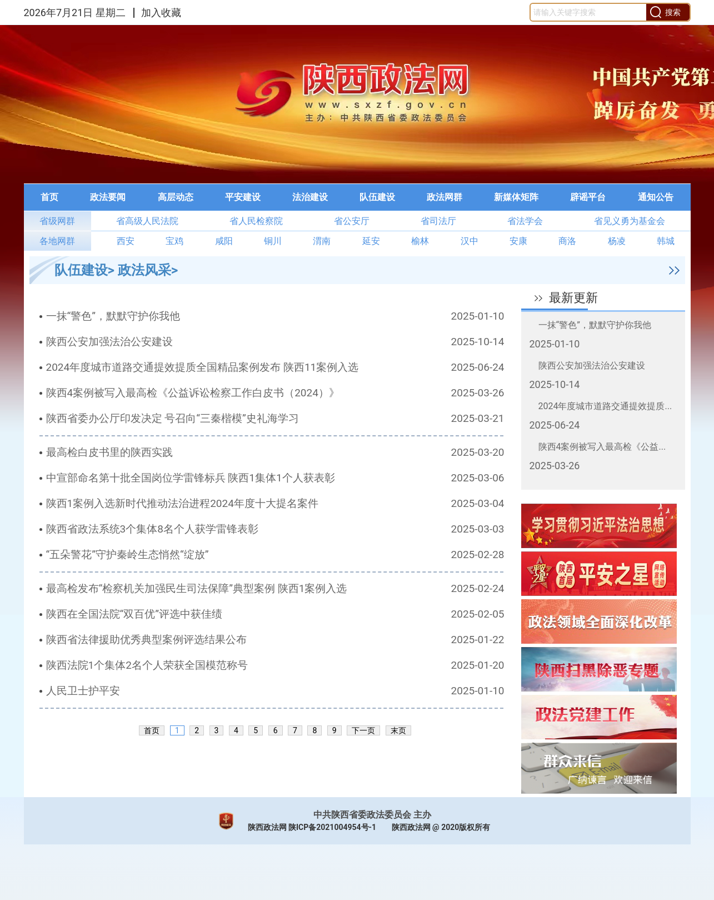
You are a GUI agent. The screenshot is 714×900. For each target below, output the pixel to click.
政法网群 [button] (444, 197)
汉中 (469, 241)
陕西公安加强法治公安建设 (109, 341)
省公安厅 (352, 221)
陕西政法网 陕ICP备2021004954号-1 (312, 827)
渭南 (322, 241)
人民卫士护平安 (83, 690)
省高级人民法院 (147, 221)
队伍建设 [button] (377, 197)
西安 (125, 241)
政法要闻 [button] (108, 197)
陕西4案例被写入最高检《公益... (602, 446)
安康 (518, 241)
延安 (371, 241)
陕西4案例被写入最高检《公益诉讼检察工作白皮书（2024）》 (192, 392)
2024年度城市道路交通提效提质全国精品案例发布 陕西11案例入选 (202, 367)
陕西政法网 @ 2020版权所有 (441, 827)
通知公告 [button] (655, 197)
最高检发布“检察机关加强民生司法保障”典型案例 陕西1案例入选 (196, 588)
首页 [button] (49, 197)
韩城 (666, 241)
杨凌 (617, 241)
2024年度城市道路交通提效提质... (605, 406)
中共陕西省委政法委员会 (362, 814)
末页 (398, 730)
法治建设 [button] (310, 197)
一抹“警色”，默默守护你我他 (113, 316)
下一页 (363, 730)
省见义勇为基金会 (629, 221)
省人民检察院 (256, 221)
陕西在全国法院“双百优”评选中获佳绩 (134, 614)
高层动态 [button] (175, 197)
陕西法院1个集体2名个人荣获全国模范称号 (147, 665)
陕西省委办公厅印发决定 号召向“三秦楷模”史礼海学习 (172, 418)
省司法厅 (438, 221)
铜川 (273, 241)
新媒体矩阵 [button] (516, 197)
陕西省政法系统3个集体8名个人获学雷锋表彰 (152, 529)
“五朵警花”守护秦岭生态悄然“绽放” (127, 554)
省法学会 (525, 221)
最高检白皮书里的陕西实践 (109, 452)
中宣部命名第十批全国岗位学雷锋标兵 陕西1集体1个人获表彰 (190, 477)
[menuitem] (49, 197)
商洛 (567, 241)
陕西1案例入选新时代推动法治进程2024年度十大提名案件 (182, 503)
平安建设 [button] (243, 197)
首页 (151, 730)
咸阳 (224, 241)
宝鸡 (174, 241)
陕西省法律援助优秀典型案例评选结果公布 (146, 639)
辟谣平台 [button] (588, 197)
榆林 (420, 241)
